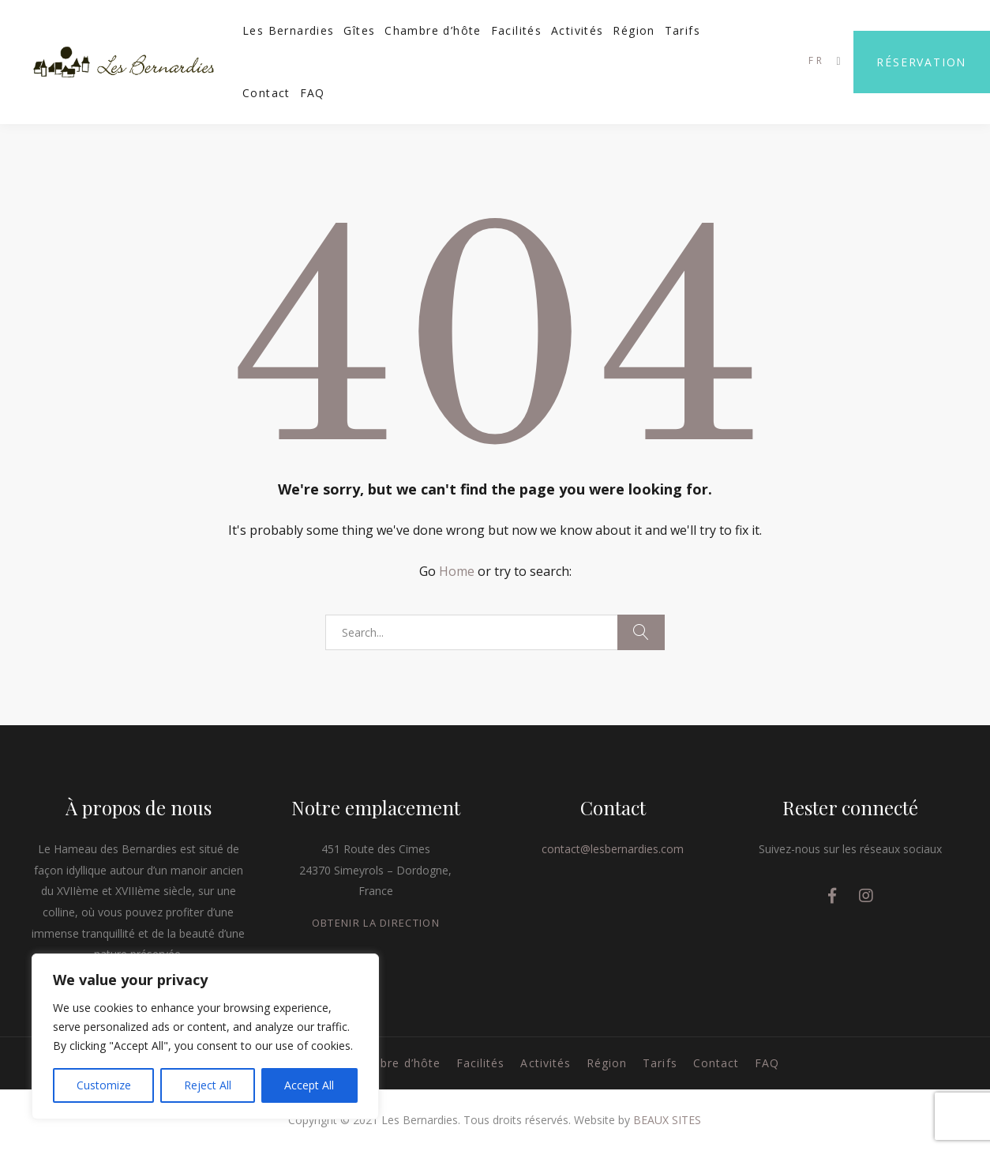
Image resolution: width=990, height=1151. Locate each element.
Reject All (207, 1085)
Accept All (309, 1085)
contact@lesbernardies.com (613, 848)
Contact (266, 92)
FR (816, 60)
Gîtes (359, 30)
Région (633, 30)
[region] (205, 1036)
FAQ (312, 92)
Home (456, 571)
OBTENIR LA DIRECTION (376, 923)
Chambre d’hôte (433, 30)
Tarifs (682, 30)
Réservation (921, 62)
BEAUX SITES (667, 1119)
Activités (577, 30)
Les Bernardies (288, 30)
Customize (104, 1085)
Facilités (516, 30)
